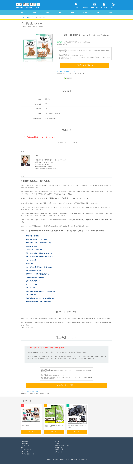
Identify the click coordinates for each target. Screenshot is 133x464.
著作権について (59, 448)
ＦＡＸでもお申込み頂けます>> (66, 70)
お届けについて (25, 444)
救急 (110, 12)
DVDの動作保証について (27, 452)
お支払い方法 (24, 440)
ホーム (22, 17)
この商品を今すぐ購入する (85, 65)
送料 (22, 446)
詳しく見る (31, 430)
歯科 (60, 12)
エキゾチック (85, 12)
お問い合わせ (58, 450)
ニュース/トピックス (60, 440)
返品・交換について (26, 448)
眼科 (72, 12)
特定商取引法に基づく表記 (62, 444)
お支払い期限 (24, 442)
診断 (47, 12)
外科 (22, 12)
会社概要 (57, 442)
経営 (98, 12)
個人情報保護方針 (59, 446)
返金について (24, 450)
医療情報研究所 (28, 5)
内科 (34, 12)
